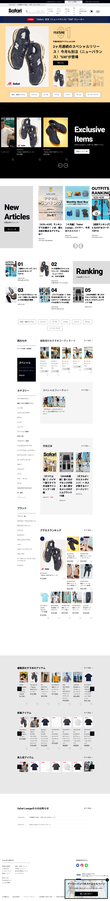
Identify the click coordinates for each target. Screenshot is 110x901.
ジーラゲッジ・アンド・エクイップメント (26, 560)
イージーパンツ (93, 94)
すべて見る (87, 340)
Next (66, 165)
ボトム (19, 417)
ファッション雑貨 (22, 431)
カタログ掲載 (44, 371)
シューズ (20, 427)
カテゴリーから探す (55, 11)
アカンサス (20, 554)
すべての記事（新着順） (24, 348)
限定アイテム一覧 (82, 151)
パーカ (46, 94)
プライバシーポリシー (29, 897)
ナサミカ (20, 565)
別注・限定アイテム (18, 94)
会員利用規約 (16, 897)
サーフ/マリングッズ (23, 460)
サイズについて (6, 871)
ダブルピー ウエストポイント (26, 521)
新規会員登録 (6, 866)
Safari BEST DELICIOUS (24, 488)
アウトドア (20, 469)
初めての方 (5, 878)
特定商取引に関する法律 (45, 897)
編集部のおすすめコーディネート (57, 340)
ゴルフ (19, 464)
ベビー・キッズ (22, 478)
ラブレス (20, 530)
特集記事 (22, 375)
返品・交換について (21, 866)
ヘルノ (19, 544)
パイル (57, 94)
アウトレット (21, 497)
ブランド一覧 (21, 516)
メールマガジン (19, 873)
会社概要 (5, 897)
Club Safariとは (6, 880)
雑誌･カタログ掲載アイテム (25, 403)
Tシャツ (34, 94)
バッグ (19, 422)
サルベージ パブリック (24, 549)
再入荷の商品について (21, 871)
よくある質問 (6, 882)
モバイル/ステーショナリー (26, 455)
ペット (19, 474)
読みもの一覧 (12, 229)
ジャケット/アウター (23, 413)
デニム (79, 94)
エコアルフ (20, 535)
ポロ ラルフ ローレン (24, 525)
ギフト (19, 483)
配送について (6, 873)
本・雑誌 (20, 492)
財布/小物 (20, 436)
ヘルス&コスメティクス (24, 445)
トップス (20, 408)
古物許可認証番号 (61, 897)
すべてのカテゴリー (23, 398)
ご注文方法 (5, 868)
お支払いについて (20, 868)
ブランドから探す (74, 11)
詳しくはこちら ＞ (86, 894)
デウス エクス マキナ (24, 540)
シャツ (68, 94)
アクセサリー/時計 (23, 441)
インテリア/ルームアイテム (26, 450)
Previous (60, 165)
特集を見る (60, 63)
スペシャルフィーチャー (26, 371)
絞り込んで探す (94, 11)
